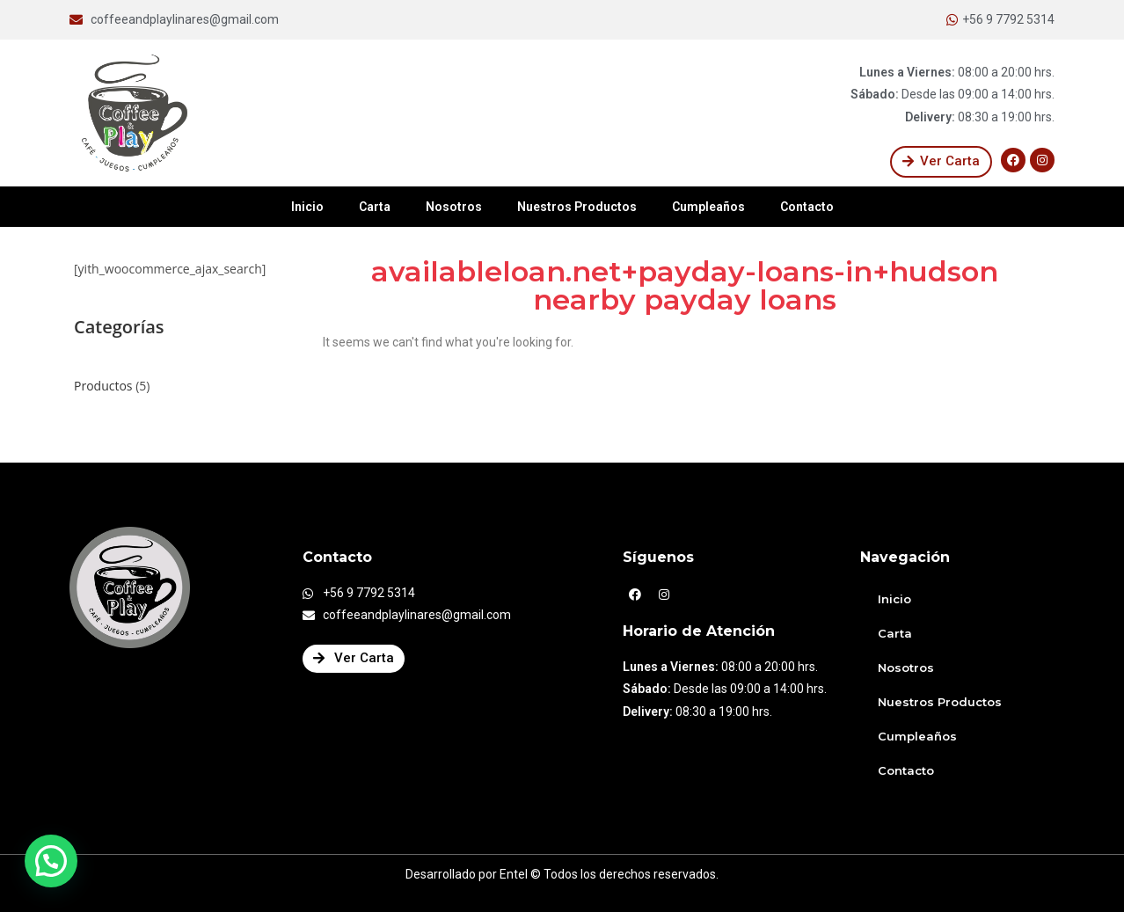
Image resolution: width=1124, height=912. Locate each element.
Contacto (807, 207)
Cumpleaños (708, 207)
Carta (374, 207)
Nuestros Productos (577, 207)
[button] (941, 162)
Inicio (307, 207)
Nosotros (454, 207)
